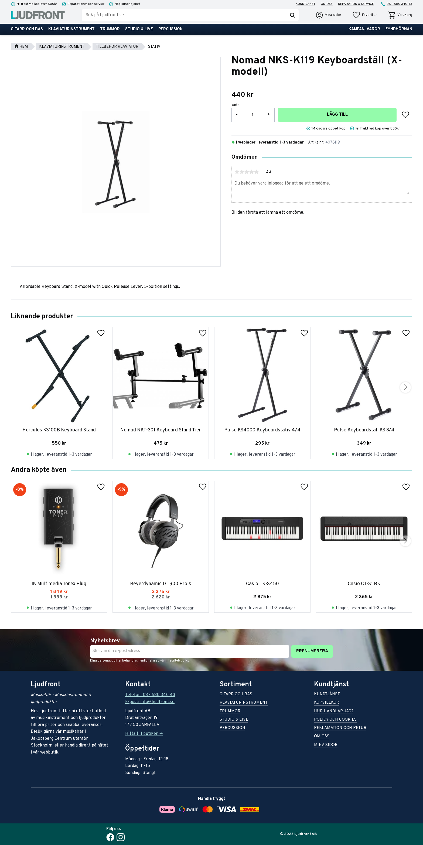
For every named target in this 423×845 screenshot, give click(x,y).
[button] (364, 15)
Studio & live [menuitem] (139, 29)
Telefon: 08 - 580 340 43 (150, 695)
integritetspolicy (177, 661)
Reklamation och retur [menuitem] (340, 728)
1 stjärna (236, 171)
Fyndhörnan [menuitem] (399, 29)
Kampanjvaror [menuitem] (364, 29)
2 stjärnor (241, 171)
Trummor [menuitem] (110, 29)
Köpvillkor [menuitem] (326, 703)
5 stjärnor (256, 171)
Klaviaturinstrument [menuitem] (71, 29)
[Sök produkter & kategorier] (184, 15)
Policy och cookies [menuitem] (335, 720)
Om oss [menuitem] (327, 4)
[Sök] (292, 15)
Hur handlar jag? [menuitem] (333, 711)
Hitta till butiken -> (144, 734)
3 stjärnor (246, 171)
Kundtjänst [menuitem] (305, 4)
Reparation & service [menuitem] (356, 4)
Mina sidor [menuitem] (325, 745)
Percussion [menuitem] (170, 29)
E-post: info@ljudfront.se (150, 702)
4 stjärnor (251, 171)
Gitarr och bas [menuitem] (27, 29)
